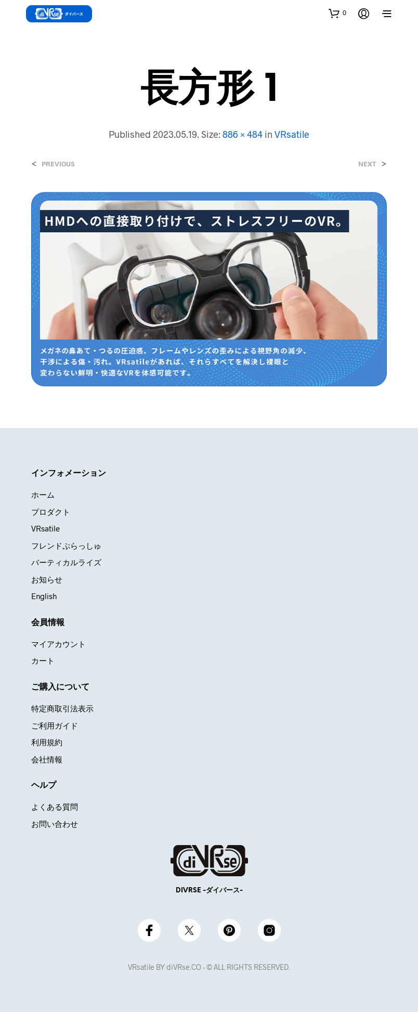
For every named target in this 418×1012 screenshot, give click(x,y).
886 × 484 (243, 134)
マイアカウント (58, 643)
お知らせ (46, 579)
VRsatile (292, 134)
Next (367, 164)
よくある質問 (54, 806)
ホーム (43, 494)
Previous (58, 164)
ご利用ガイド (54, 725)
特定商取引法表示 (62, 708)
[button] (337, 13)
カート (43, 660)
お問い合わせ (54, 823)
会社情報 (46, 759)
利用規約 (46, 742)
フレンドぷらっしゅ (66, 545)
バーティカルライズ (66, 562)
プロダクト (50, 511)
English (44, 596)
